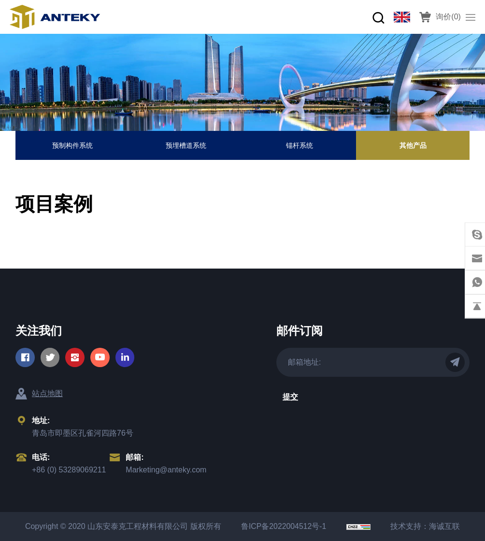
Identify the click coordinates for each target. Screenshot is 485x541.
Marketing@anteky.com (166, 470)
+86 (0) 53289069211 (69, 470)
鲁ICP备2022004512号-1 (283, 526)
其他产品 (413, 145)
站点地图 (47, 393)
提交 (290, 397)
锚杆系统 (299, 145)
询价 (448, 17)
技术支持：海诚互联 (427, 526)
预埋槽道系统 (186, 145)
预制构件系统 (72, 145)
